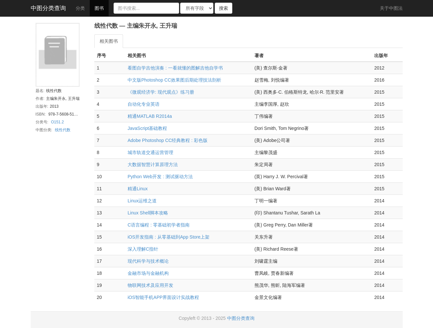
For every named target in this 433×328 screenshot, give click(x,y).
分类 (80, 8)
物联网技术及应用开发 (150, 285)
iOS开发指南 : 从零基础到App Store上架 (168, 237)
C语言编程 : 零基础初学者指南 (159, 224)
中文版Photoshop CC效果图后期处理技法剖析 (174, 80)
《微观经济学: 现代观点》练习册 (161, 92)
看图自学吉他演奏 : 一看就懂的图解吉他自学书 (175, 67)
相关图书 (109, 41)
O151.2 (57, 122)
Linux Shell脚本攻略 (148, 212)
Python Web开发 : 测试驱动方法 (160, 176)
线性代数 (62, 130)
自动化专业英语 (144, 104)
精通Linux (137, 188)
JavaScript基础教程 (147, 128)
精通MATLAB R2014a (150, 116)
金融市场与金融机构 (148, 273)
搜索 (223, 8)
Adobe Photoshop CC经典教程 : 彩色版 (168, 140)
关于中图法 (391, 8)
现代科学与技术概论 (148, 261)
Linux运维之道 (142, 200)
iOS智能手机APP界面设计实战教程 (163, 297)
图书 (99, 8)
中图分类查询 (48, 8)
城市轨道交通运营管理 (150, 152)
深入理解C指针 (143, 249)
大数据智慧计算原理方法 (153, 164)
